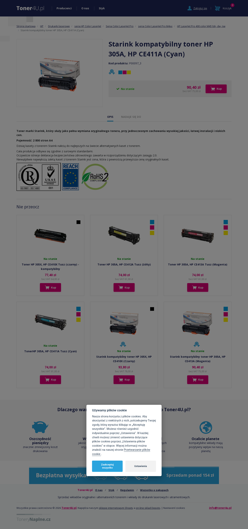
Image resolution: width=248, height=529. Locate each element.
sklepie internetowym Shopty (116, 508)
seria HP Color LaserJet (87, 26)
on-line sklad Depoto (148, 508)
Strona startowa (25, 26)
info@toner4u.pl (220, 508)
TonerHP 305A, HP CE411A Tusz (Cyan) (50, 351)
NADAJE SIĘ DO (131, 117)
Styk (102, 8)
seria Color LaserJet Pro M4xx (155, 26)
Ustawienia (140, 466)
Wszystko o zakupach (154, 490)
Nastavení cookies (174, 508)
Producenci (64, 8)
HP (41, 26)
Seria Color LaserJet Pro (119, 26)
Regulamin (127, 490)
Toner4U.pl (69, 508)
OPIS (110, 117)
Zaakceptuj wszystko (107, 466)
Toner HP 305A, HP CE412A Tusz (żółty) (124, 264)
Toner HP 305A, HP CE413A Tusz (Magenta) (197, 264)
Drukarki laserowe (59, 26)
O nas (85, 8)
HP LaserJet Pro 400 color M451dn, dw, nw (201, 26)
